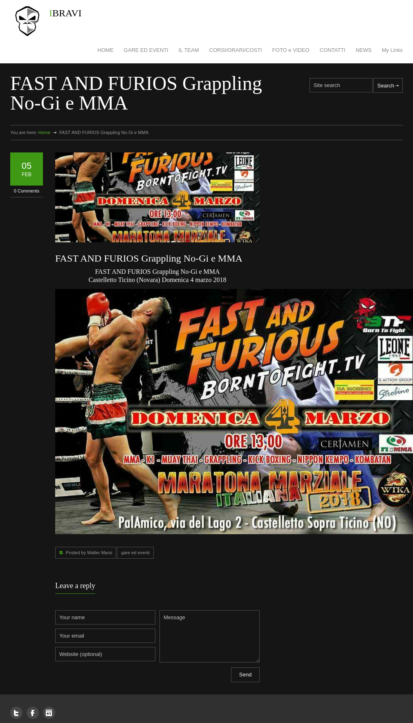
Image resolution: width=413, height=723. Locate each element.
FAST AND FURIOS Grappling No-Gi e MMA (148, 258)
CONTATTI (333, 50)
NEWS (364, 50)
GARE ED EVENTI (146, 50)
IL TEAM (189, 50)
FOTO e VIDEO (291, 50)
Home (44, 132)
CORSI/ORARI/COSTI (235, 50)
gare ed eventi (135, 552)
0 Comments (26, 190)
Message (209, 636)
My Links (392, 50)
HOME (106, 50)
